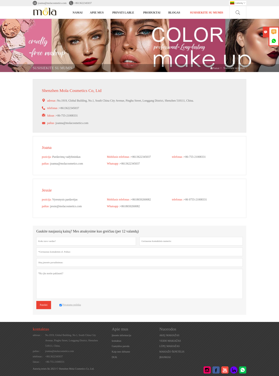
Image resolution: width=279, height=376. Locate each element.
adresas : (37, 335)
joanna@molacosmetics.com (52, 3)
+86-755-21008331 (54, 362)
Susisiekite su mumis (206, 12)
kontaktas (41, 329)
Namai (216, 68)
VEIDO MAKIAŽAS (170, 341)
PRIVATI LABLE (123, 12)
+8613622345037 (83, 3)
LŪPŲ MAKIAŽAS (169, 346)
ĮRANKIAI (165, 357)
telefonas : (38, 356)
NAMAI (78, 12)
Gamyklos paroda (120, 346)
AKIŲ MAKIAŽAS (169, 335)
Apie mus (97, 12)
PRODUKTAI (151, 12)
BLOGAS (174, 12)
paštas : (36, 351)
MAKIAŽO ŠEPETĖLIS (171, 351)
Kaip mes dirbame (121, 351)
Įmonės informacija (121, 335)
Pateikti (44, 305)
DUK (114, 357)
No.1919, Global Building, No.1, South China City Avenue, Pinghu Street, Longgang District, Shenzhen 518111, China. (71, 340)
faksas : (36, 362)
